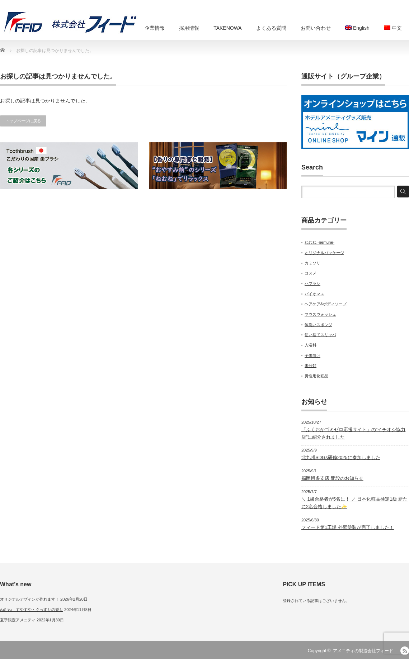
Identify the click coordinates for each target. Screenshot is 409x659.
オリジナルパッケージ (324, 252)
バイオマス (314, 294)
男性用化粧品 (316, 376)
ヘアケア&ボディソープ (326, 304)
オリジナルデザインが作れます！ (29, 599)
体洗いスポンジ (318, 325)
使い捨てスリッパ (320, 335)
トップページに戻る (23, 121)
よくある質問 (271, 28)
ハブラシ (312, 283)
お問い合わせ (316, 28)
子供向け (312, 355)
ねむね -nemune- (319, 242)
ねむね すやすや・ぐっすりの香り (31, 609)
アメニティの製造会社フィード (363, 650)
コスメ (310, 273)
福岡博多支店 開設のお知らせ (332, 478)
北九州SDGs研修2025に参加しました (340, 457)
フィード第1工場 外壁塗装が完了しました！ (347, 527)
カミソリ (312, 263)
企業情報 (155, 28)
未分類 (310, 365)
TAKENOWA (227, 28)
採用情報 (189, 28)
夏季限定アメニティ (18, 620)
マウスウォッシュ (320, 314)
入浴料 (310, 345)
